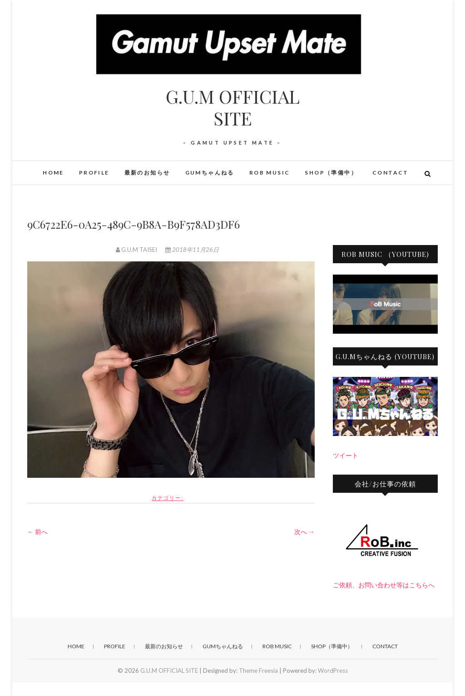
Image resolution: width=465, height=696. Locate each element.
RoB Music (269, 172)
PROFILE (94, 172)
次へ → (304, 532)
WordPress (333, 670)
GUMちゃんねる (209, 172)
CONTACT (390, 172)
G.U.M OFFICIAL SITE (233, 107)
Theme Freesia (258, 670)
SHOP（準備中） (331, 172)
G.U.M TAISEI (137, 249)
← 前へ (37, 532)
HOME (53, 172)
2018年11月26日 (192, 249)
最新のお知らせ (147, 172)
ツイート (345, 455)
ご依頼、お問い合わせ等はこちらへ (384, 585)
